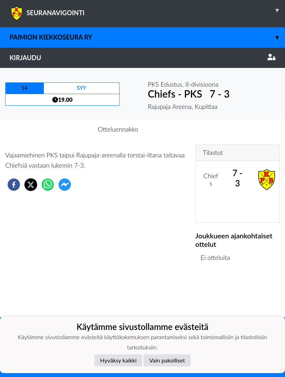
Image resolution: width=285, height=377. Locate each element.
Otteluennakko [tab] (118, 129)
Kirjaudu (142, 58)
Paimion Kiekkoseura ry (147, 37)
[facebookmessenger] (64, 184)
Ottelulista (218, 293)
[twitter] (30, 184)
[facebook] (13, 184)
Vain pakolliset (167, 360)
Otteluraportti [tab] (168, 129)
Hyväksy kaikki (118, 360)
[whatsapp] (47, 184)
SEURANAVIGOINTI (147, 10)
